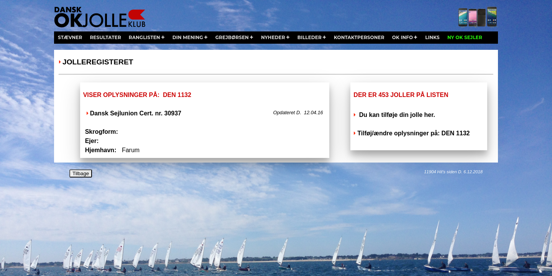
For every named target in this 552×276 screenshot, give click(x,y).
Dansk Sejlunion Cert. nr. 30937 (135, 113)
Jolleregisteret (97, 62)
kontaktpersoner (359, 37)
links (432, 37)
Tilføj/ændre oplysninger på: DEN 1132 (413, 133)
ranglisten (144, 37)
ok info (402, 37)
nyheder (273, 37)
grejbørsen (232, 37)
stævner (70, 37)
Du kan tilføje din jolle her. (396, 115)
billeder (309, 37)
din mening (187, 37)
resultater (105, 37)
